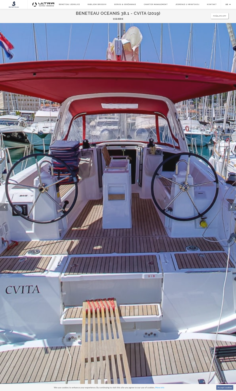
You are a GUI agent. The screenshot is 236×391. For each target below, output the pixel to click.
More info (159, 387)
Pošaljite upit (219, 16)
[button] (4, 207)
